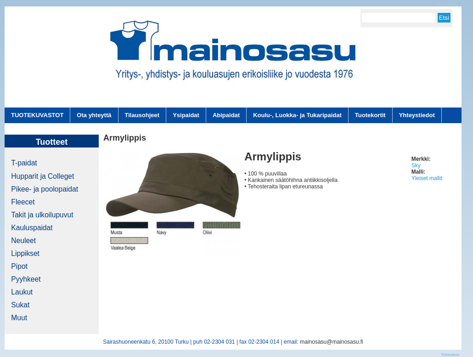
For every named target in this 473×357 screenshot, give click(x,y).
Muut (19, 318)
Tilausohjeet (142, 115)
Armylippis (272, 156)
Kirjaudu (447, 3)
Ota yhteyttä (94, 115)
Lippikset (25, 253)
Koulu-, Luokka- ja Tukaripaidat (297, 115)
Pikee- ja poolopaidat (44, 189)
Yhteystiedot (417, 115)
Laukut (22, 292)
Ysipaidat (186, 115)
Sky (416, 165)
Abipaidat (226, 115)
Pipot (19, 266)
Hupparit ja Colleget (42, 176)
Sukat (20, 305)
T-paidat (24, 163)
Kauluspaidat (31, 228)
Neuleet (23, 240)
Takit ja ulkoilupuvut (42, 215)
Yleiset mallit (426, 178)
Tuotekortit (370, 115)
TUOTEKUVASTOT (37, 115)
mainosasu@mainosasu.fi (331, 342)
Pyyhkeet (25, 279)
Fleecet (22, 202)
